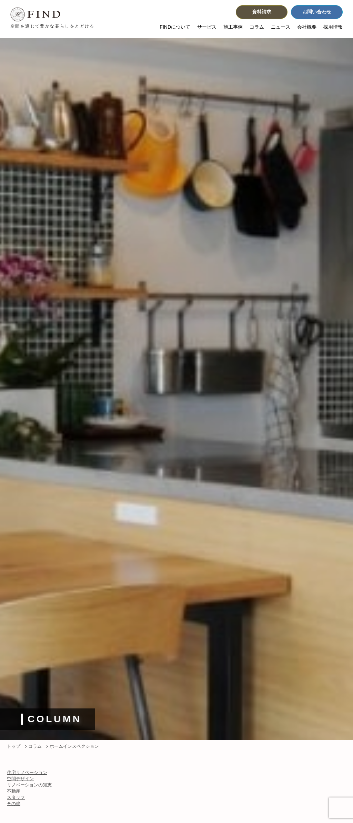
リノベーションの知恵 (29, 784)
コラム (257, 27)
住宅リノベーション (27, 772)
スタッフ (16, 797)
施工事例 (233, 27)
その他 (13, 803)
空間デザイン (20, 778)
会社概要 (306, 27)
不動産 (13, 791)
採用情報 (333, 27)
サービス (206, 27)
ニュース (280, 27)
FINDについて (175, 27)
